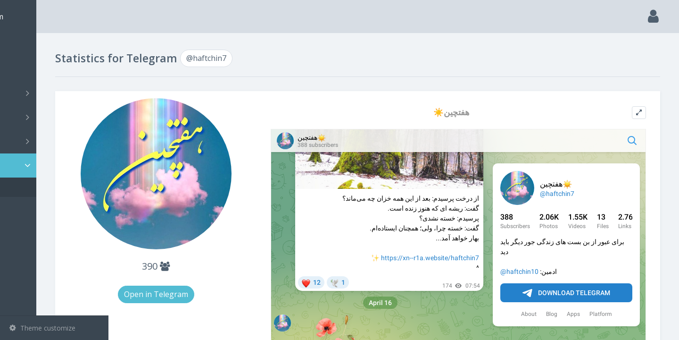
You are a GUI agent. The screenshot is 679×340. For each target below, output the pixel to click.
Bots (55, 141)
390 (216, 266)
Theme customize (42, 327)
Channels (55, 93)
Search (24, 69)
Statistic (57, 165)
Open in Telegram (216, 294)
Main (22, 45)
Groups (55, 117)
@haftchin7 (41, 187)
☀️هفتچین (475, 112)
